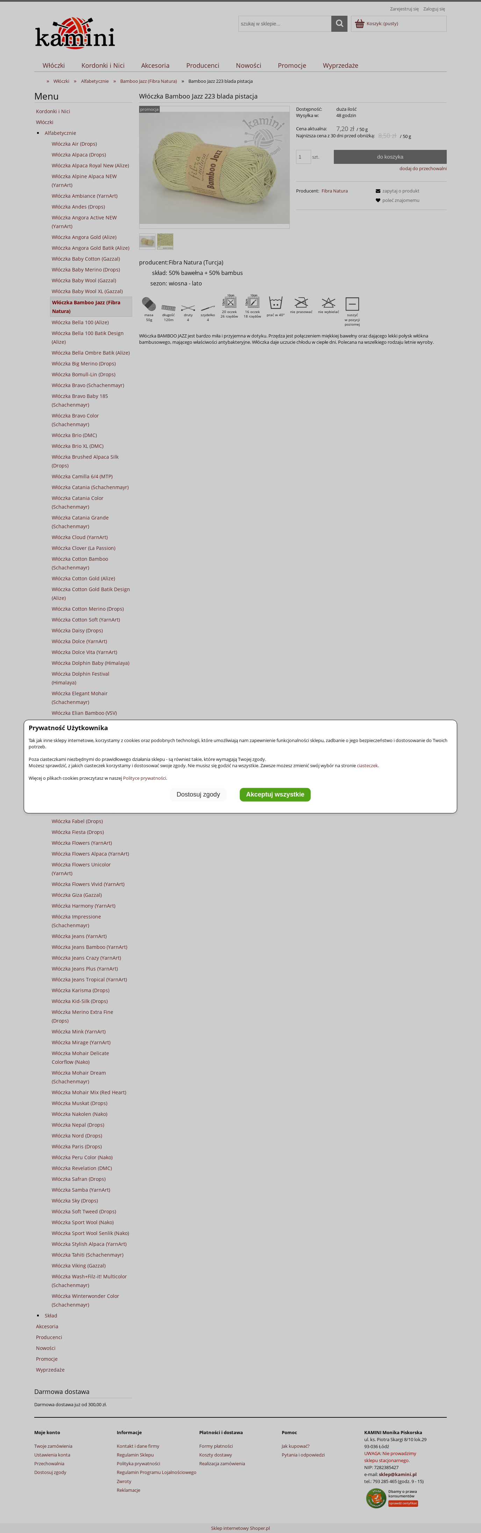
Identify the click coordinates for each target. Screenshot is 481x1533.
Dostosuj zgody (198, 794)
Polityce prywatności (144, 778)
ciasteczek (367, 765)
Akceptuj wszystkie (275, 794)
